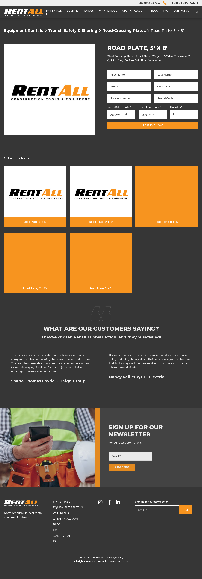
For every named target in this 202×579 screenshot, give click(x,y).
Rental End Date (150, 107)
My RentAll (54, 10)
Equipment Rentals (80, 10)
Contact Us (181, 10)
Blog (154, 10)
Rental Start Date (119, 107)
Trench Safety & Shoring (72, 30)
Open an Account (134, 10)
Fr (47, 13)
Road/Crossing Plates (124, 30)
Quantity (176, 107)
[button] (197, 389)
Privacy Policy (115, 557)
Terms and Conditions (91, 557)
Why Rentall (108, 10)
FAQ (165, 10)
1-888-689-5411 (183, 3)
